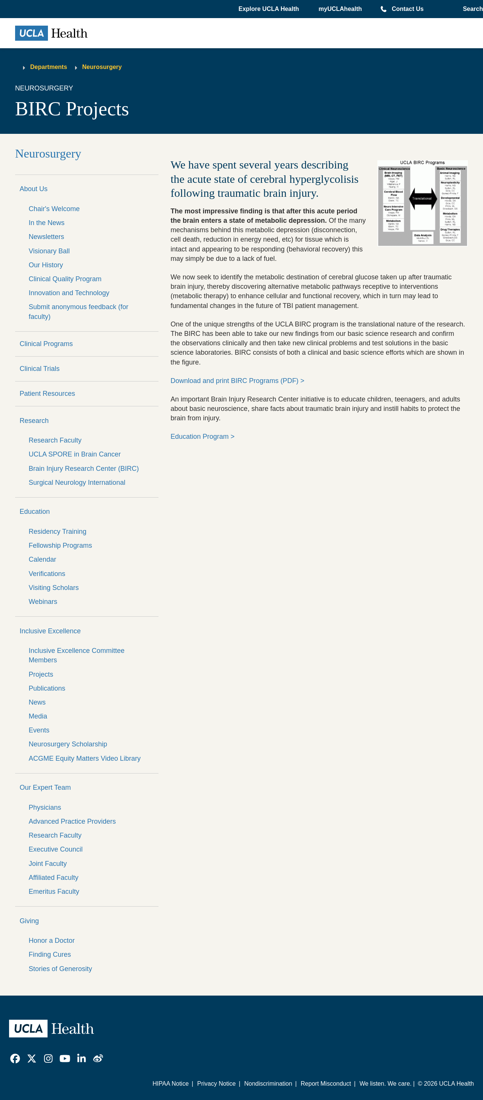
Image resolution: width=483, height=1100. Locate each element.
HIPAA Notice (170, 1083)
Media (38, 716)
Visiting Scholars (54, 587)
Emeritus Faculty (54, 891)
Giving (29, 921)
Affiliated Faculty (53, 877)
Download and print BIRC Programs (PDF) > (238, 381)
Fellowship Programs (60, 545)
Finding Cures (50, 954)
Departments (48, 67)
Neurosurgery (102, 67)
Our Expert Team (45, 787)
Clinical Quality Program (65, 279)
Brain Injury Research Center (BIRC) (84, 468)
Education (35, 511)
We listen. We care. (386, 1083)
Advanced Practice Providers (72, 821)
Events (39, 730)
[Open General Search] (471, 9)
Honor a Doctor (52, 940)
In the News (47, 223)
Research (34, 420)
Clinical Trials (40, 368)
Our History (46, 265)
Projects (41, 674)
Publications (47, 688)
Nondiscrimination (268, 1083)
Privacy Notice (216, 1083)
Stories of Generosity (60, 969)
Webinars (43, 601)
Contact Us (407, 9)
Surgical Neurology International (77, 482)
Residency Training (57, 531)
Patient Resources (47, 393)
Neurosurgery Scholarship (68, 744)
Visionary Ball (49, 251)
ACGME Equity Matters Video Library (85, 758)
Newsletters (46, 237)
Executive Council (56, 849)
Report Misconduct (326, 1083)
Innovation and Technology (69, 293)
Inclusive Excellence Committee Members (77, 655)
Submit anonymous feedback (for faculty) (78, 311)
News (37, 702)
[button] (269, 9)
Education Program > (203, 436)
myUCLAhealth (340, 9)
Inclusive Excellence (50, 631)
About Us (34, 189)
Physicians (45, 807)
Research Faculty (55, 440)
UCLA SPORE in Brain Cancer (75, 454)
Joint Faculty (48, 863)
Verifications (47, 574)
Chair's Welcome (54, 209)
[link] (15, 1059)
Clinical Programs (46, 344)
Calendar (42, 559)
